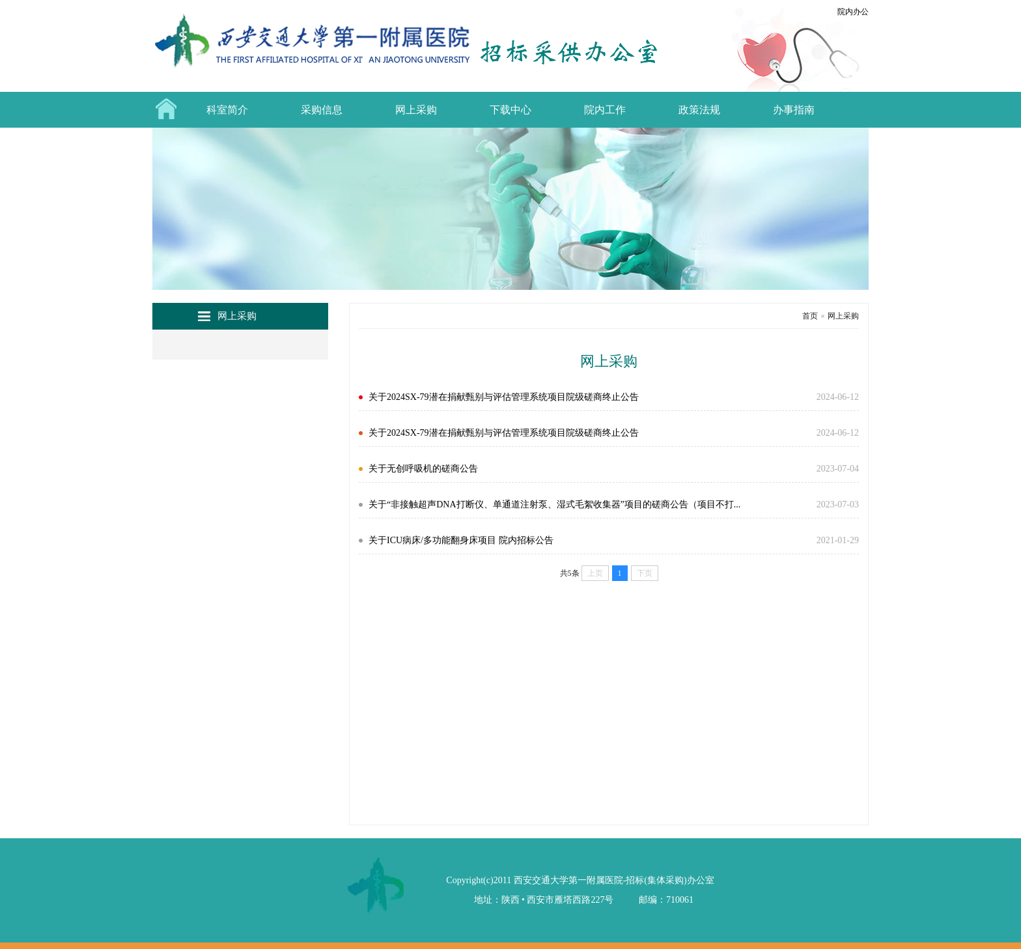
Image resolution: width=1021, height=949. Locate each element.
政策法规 (699, 109)
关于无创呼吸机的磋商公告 (423, 469)
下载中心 (510, 109)
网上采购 (416, 109)
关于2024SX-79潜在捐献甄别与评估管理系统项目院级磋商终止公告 (504, 397)
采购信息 (322, 109)
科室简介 (227, 109)
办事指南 (794, 109)
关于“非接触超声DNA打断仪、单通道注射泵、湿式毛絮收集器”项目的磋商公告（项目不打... (554, 504)
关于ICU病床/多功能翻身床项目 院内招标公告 (461, 540)
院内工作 (605, 109)
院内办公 (853, 11)
